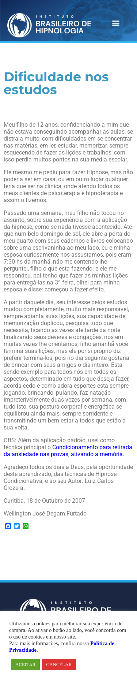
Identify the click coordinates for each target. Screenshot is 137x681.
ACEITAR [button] (25, 664)
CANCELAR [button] (59, 664)
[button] (116, 22)
